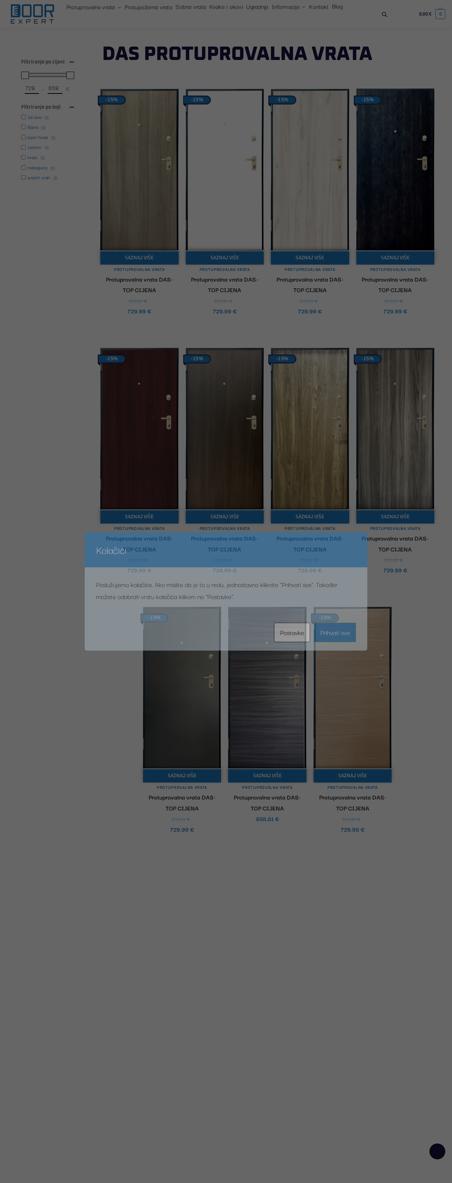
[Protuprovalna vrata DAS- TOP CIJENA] (139, 170)
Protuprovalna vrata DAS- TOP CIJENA (139, 284)
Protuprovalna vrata (139, 270)
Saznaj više (139, 258)
